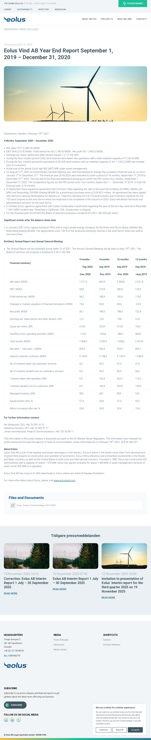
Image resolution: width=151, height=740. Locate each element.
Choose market (133, 3)
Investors (43, 9)
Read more (10, 593)
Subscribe (13, 705)
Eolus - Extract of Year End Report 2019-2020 (33, 505)
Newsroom (60, 9)
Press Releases (29, 29)
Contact (141, 19)
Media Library (60, 649)
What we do (89, 19)
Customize (103, 730)
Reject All (119, 730)
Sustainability (24, 9)
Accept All (135, 730)
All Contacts (12, 655)
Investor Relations (111, 644)
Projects (107, 19)
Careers (107, 639)
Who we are (124, 19)
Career (7, 9)
